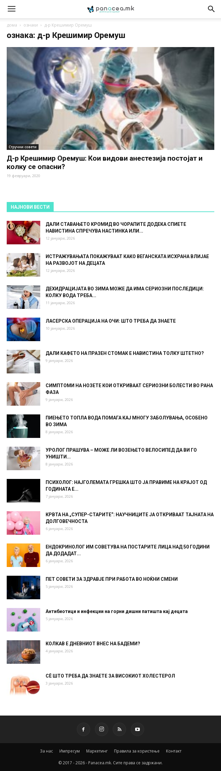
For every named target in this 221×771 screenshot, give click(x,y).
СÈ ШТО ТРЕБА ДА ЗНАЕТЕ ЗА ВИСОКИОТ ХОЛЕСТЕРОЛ (110, 676)
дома (12, 25)
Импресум (69, 751)
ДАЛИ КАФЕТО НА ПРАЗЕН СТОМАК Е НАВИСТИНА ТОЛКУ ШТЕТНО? (125, 353)
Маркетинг (97, 751)
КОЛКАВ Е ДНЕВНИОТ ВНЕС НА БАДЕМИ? (93, 643)
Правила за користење (137, 751)
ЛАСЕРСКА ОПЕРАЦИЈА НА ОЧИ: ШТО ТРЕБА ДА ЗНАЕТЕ (111, 321)
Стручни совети (23, 147)
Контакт (173, 751)
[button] (211, 9)
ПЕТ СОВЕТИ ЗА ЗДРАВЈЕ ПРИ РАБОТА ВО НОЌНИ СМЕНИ (112, 579)
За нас (46, 751)
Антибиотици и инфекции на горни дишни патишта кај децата (117, 611)
